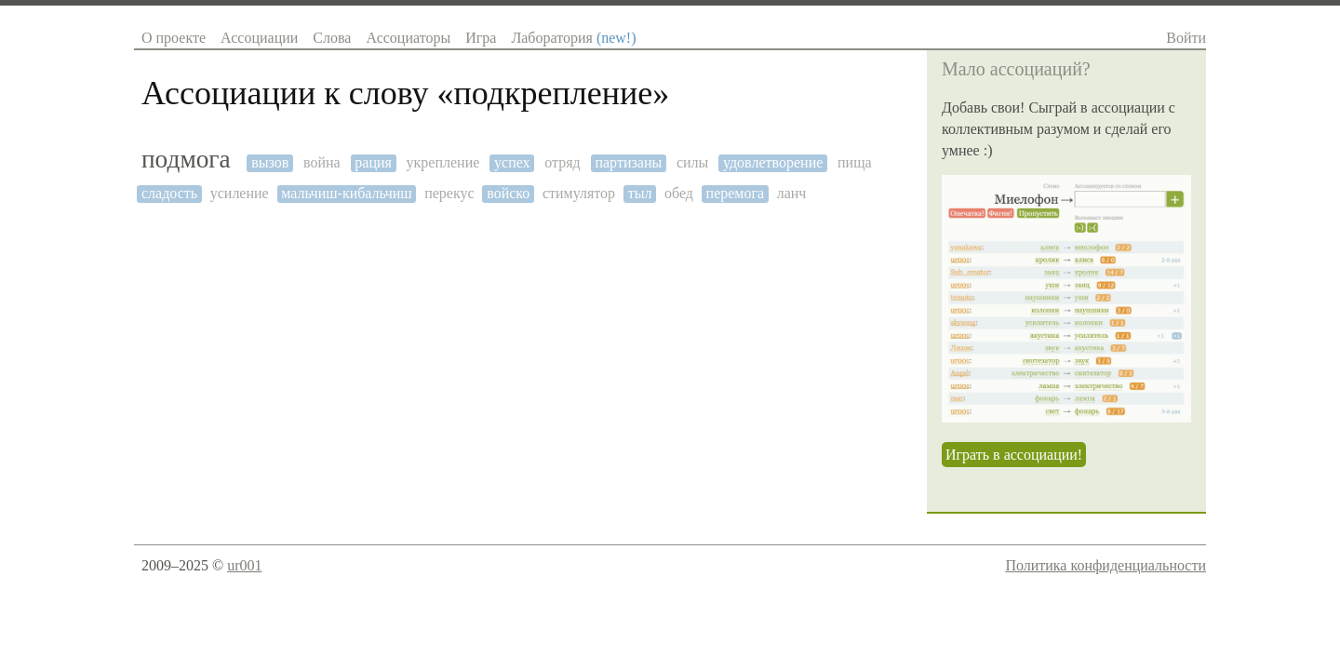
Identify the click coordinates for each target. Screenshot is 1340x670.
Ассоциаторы (408, 38)
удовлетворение (773, 162)
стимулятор (579, 193)
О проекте (173, 38)
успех (512, 162)
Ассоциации (259, 38)
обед (678, 193)
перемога (735, 193)
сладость (169, 193)
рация (373, 162)
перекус (449, 193)
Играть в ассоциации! (1013, 454)
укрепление (443, 162)
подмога (186, 159)
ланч (792, 193)
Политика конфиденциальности (1105, 565)
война (322, 162)
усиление (239, 193)
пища (855, 162)
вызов (269, 162)
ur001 (244, 565)
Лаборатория (573, 38)
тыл (640, 193)
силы (692, 162)
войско (508, 193)
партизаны (628, 162)
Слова (332, 38)
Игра (480, 38)
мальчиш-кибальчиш (346, 193)
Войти (1186, 38)
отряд (562, 162)
